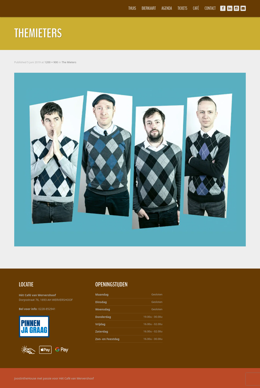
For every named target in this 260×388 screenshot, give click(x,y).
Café (196, 8)
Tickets (182, 8)
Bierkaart (149, 8)
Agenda (166, 8)
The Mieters (69, 62)
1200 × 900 (51, 62)
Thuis (132, 8)
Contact (210, 8)
